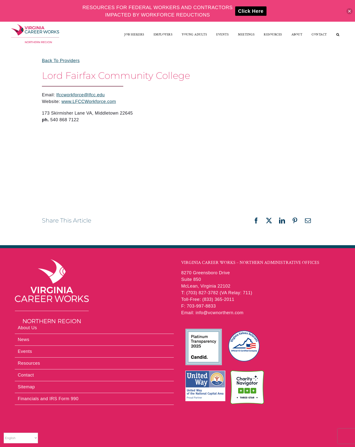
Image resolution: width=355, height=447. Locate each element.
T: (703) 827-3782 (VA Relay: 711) (216, 292)
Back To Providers (61, 60)
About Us (27, 327)
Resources (29, 363)
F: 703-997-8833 (198, 306)
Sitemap (26, 386)
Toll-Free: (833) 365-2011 (207, 299)
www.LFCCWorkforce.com (88, 101)
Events (25, 351)
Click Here (251, 11)
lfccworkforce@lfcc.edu (80, 94)
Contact (26, 375)
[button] (338, 34)
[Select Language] (21, 438)
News (23, 339)
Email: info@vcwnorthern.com (212, 312)
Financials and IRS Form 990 (48, 398)
